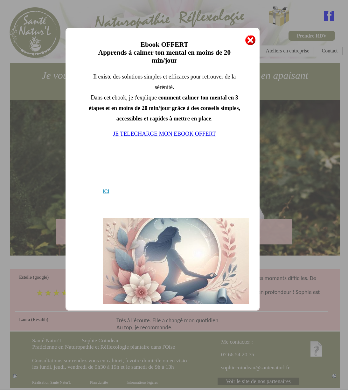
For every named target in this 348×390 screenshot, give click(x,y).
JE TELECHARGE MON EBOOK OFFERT (164, 134)
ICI (106, 191)
